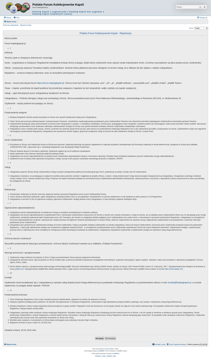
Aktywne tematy (25, 25)
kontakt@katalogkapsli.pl (179, 282)
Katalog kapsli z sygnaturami (49, 12)
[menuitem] (16, 17)
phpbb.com (19, 269)
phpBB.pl (116, 353)
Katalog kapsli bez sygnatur (85, 12)
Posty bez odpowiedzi (10, 25)
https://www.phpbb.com (174, 269)
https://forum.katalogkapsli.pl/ (50, 83)
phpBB (101, 351)
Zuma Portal (109, 349)
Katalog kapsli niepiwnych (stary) (52, 14)
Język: (191, 28)
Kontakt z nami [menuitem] (159, 344)
